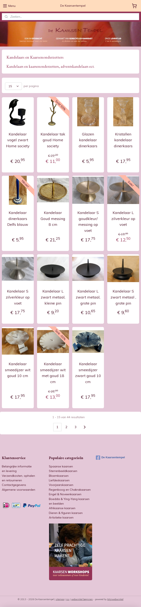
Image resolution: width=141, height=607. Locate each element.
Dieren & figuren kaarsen (66, 513)
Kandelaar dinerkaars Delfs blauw (17, 218)
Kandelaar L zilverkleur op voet (123, 218)
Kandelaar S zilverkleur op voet (18, 297)
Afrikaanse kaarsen (62, 508)
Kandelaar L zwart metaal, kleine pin (53, 297)
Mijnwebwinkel (115, 599)
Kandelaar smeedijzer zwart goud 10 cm (88, 372)
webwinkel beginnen (82, 599)
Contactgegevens (14, 485)
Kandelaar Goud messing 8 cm (53, 218)
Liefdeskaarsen (59, 480)
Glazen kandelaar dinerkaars (88, 140)
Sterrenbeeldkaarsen (63, 471)
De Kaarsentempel (110, 457)
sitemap (60, 599)
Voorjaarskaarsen (61, 485)
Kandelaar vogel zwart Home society (18, 140)
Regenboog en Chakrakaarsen (70, 489)
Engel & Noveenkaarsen (65, 494)
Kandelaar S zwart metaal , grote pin (123, 297)
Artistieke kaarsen (61, 517)
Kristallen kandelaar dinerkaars (123, 140)
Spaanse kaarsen (61, 466)
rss (67, 599)
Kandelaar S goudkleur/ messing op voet (88, 221)
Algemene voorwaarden (18, 489)
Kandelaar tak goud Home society (53, 140)
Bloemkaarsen (59, 476)
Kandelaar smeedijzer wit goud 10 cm (17, 369)
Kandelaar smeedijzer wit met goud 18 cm (53, 372)
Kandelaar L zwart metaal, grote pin (88, 297)
